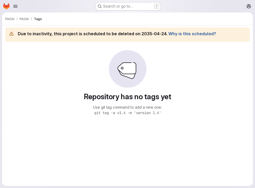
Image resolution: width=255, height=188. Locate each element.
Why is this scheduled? (192, 33)
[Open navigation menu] (15, 6)
